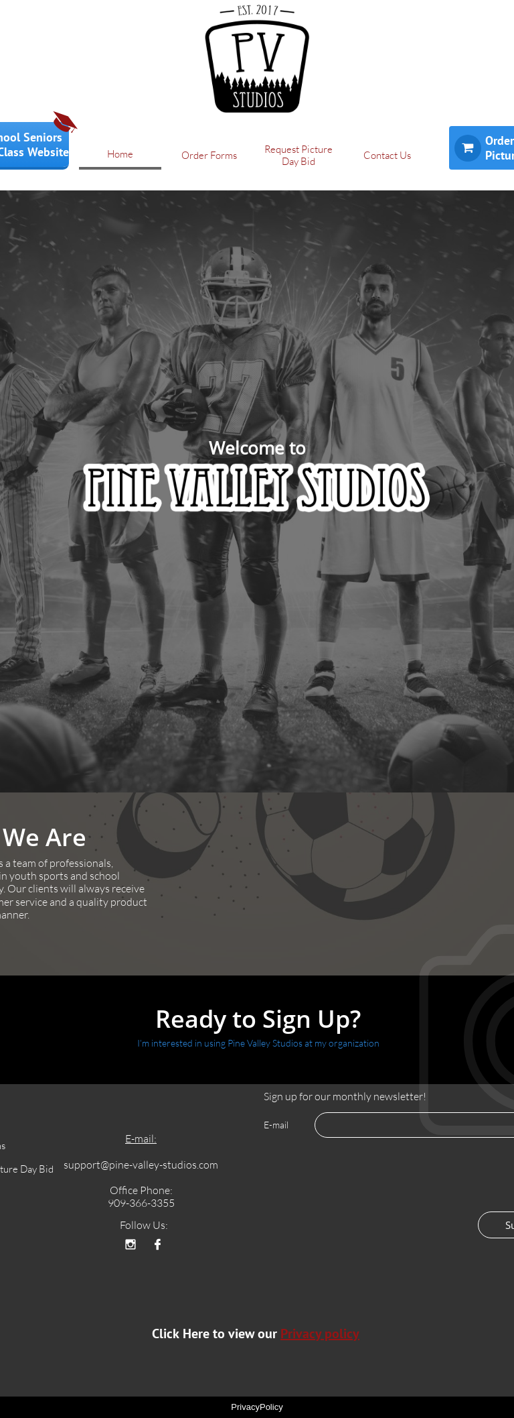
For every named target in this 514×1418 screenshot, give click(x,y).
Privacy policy (319, 1333)
